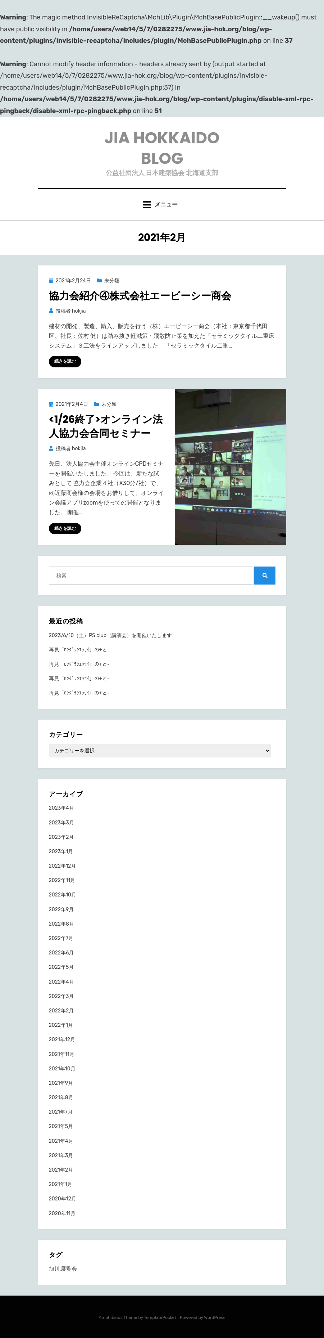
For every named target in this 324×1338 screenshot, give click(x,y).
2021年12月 (62, 1040)
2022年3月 (61, 996)
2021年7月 (61, 1112)
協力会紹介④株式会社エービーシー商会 (140, 296)
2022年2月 (61, 1011)
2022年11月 (62, 880)
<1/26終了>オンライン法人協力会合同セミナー (106, 426)
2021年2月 (61, 1170)
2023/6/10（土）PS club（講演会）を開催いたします (110, 635)
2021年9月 (61, 1083)
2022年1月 (61, 1025)
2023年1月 (61, 852)
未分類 (111, 281)
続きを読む (65, 361)
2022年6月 (61, 953)
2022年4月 (61, 982)
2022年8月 (61, 924)
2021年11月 (61, 1054)
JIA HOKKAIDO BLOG (161, 148)
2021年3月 (61, 1156)
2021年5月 (61, 1126)
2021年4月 (61, 1141)
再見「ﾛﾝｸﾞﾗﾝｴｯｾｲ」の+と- (79, 650)
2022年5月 (61, 967)
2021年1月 (60, 1184)
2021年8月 (61, 1098)
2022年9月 (61, 910)
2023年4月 (61, 808)
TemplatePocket (160, 1317)
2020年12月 (62, 1199)
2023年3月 (61, 823)
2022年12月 (62, 866)
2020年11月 (62, 1214)
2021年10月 (62, 1069)
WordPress (214, 1317)
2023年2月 (61, 837)
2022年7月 (61, 938)
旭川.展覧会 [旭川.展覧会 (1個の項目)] (63, 1269)
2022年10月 (62, 895)
